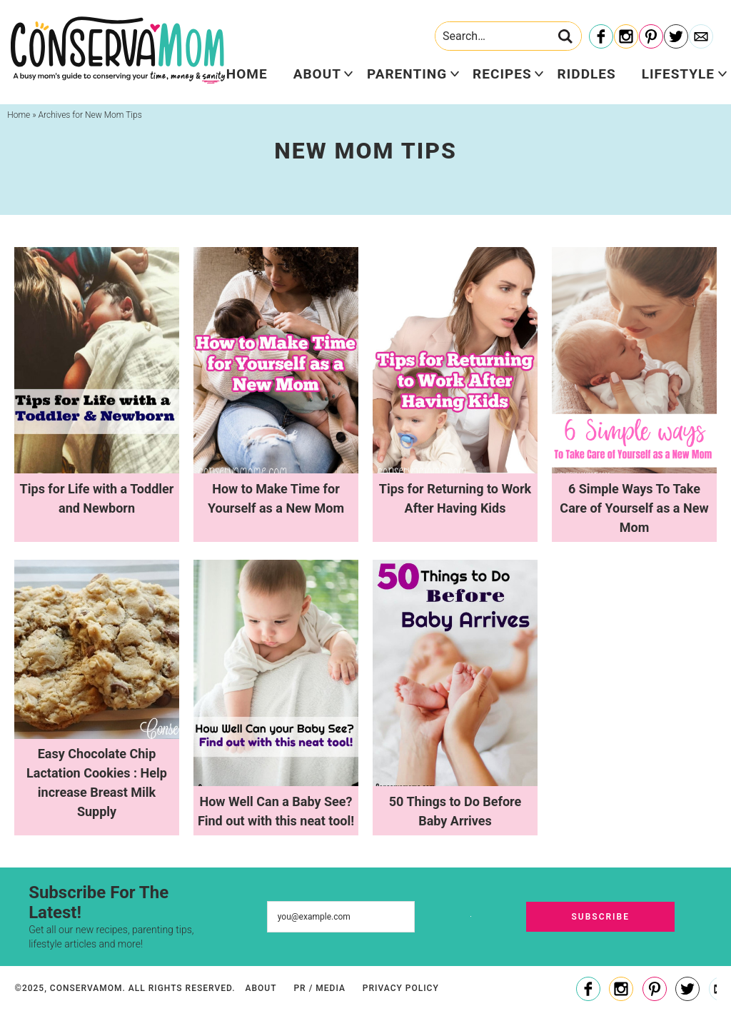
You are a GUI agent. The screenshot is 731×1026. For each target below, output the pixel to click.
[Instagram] (626, 37)
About (317, 74)
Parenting (407, 74)
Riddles (587, 74)
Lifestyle (678, 74)
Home (247, 74)
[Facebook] (601, 37)
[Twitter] (676, 37)
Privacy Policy (401, 988)
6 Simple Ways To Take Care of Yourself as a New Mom (634, 508)
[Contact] (701, 37)
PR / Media (319, 988)
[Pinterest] (651, 37)
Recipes (502, 74)
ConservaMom (118, 50)
